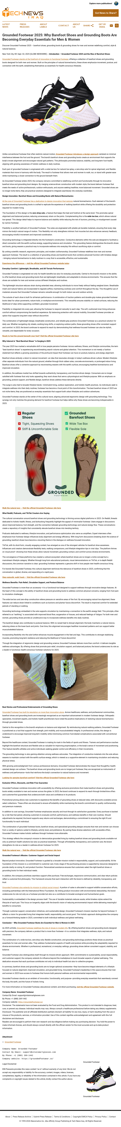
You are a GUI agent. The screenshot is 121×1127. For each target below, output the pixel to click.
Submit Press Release (42, 1117)
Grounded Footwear (13, 1042)
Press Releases (24, 25)
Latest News (6, 25)
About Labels (43, 25)
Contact (63, 25)
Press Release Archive (22, 1117)
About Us (76, 25)
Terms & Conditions (62, 1117)
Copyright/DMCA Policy (83, 1117)
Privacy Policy (101, 1117)
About (7, 1117)
